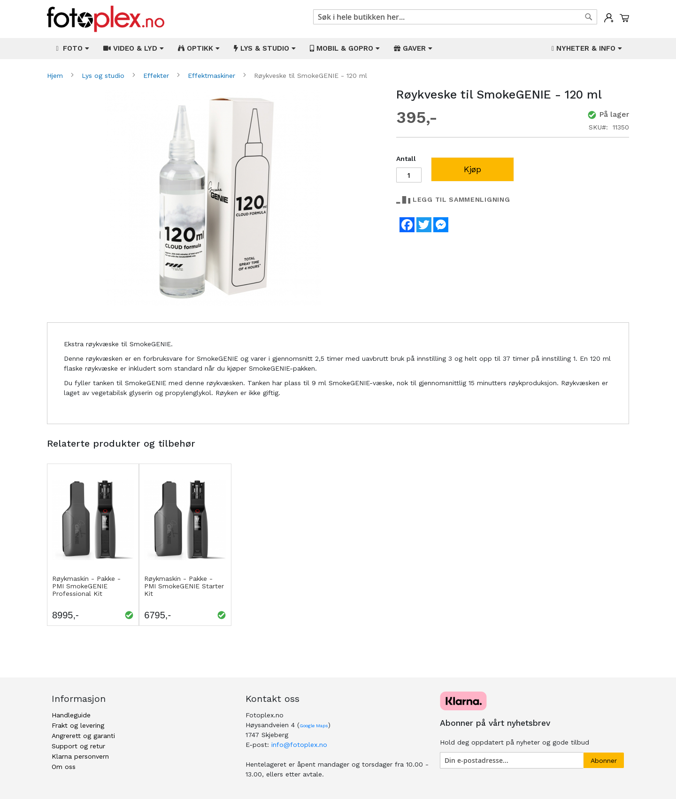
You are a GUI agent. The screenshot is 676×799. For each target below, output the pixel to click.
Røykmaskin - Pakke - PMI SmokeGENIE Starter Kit (184, 586)
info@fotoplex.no (299, 744)
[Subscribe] (603, 760)
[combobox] (455, 16)
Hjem (56, 75)
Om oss (64, 766)
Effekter (157, 75)
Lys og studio (104, 75)
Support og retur (78, 746)
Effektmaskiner (213, 75)
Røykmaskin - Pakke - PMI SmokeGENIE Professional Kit (86, 586)
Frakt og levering (78, 725)
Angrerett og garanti (83, 735)
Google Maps (314, 725)
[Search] (588, 16)
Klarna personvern (80, 756)
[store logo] (105, 19)
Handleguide (71, 715)
